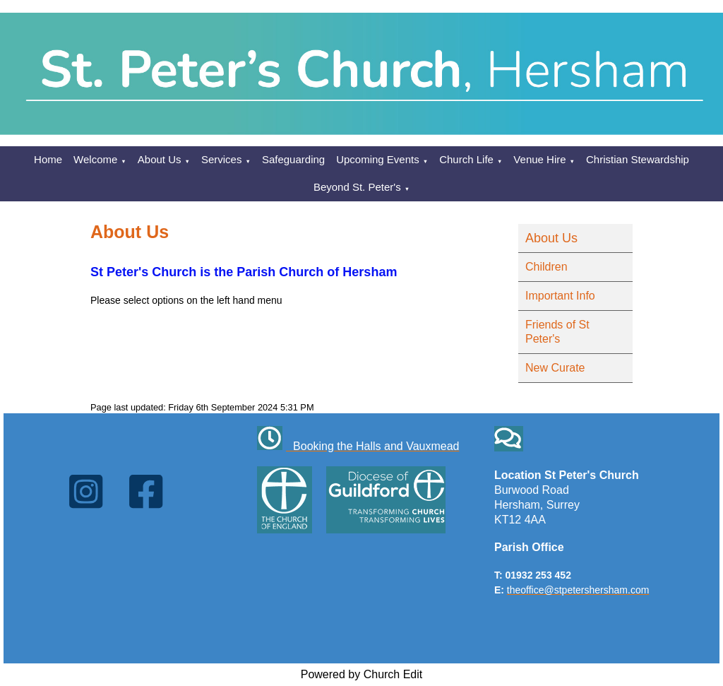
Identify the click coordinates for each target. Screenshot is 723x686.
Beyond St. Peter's (357, 187)
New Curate (555, 368)
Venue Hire (539, 159)
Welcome (95, 159)
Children (546, 267)
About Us (159, 159)
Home (48, 159)
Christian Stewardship (637, 159)
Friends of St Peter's (557, 332)
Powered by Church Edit (362, 674)
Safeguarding (293, 159)
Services (221, 159)
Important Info (560, 296)
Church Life (466, 159)
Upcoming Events (377, 159)
